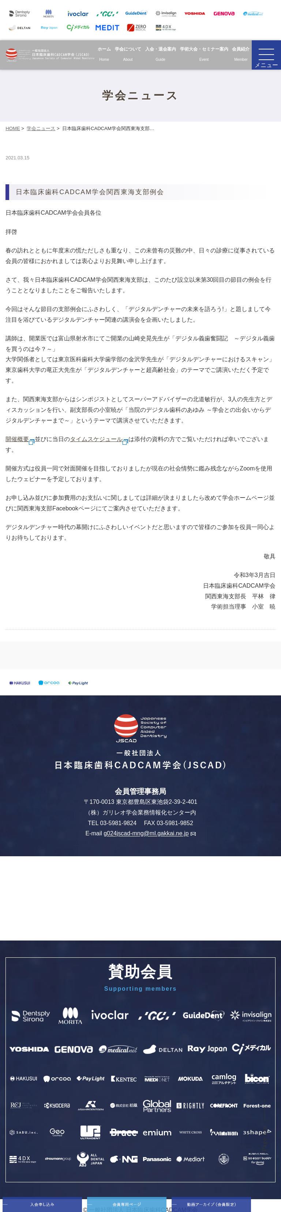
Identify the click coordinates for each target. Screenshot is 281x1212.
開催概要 (20, 439)
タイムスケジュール (99, 439)
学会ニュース (41, 128)
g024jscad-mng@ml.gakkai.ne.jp (149, 834)
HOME (12, 128)
